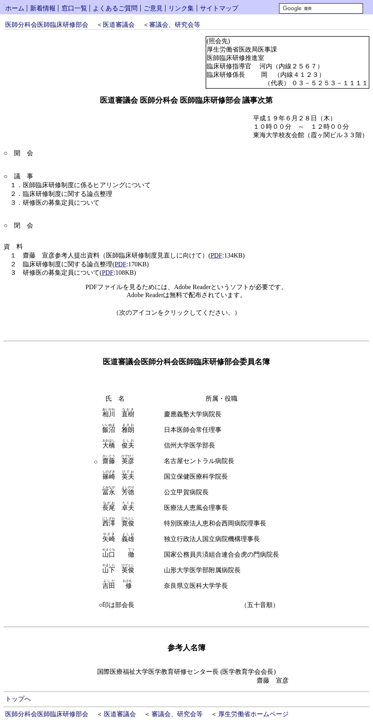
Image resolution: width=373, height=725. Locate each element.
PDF (216, 255)
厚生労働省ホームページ (253, 714)
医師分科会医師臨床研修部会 (46, 24)
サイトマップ (219, 8)
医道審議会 (119, 24)
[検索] (321, 8)
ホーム (14, 8)
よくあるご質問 (115, 8)
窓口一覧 (74, 8)
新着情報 (43, 8)
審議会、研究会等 (174, 24)
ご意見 (153, 8)
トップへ (18, 698)
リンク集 (181, 8)
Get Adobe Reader (266, 315)
